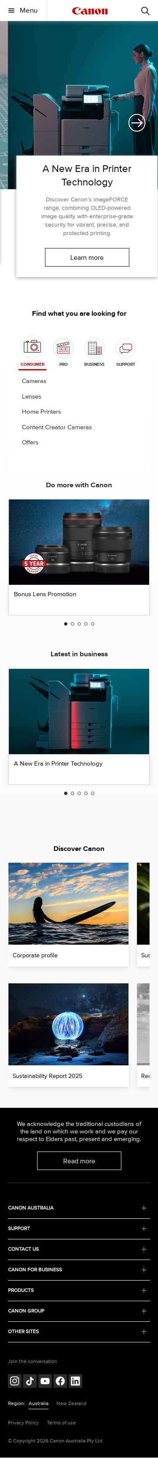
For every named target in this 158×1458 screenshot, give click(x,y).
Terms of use (61, 1423)
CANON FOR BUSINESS (77, 1270)
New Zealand (71, 1403)
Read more (79, 1161)
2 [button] (72, 624)
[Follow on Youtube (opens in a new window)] (45, 1382)
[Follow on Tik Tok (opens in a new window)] (30, 1382)
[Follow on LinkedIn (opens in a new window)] (75, 1382)
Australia (38, 1403)
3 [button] (79, 624)
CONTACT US (77, 1250)
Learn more (79, 258)
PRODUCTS (77, 1291)
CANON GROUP (77, 1311)
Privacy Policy (23, 1423)
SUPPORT (77, 1229)
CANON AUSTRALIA (77, 1208)
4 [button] (86, 624)
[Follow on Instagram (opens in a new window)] (14, 1382)
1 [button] (65, 624)
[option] (79, 156)
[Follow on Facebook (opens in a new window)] (60, 1382)
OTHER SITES (77, 1332)
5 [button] (92, 624)
